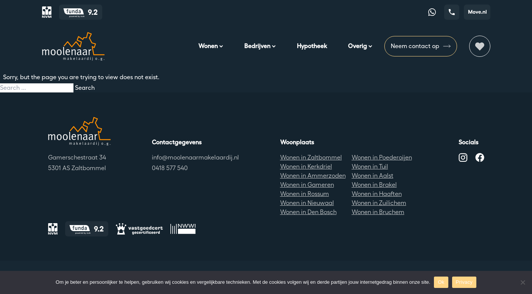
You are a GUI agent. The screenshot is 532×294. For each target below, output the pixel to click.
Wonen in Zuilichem (379, 202)
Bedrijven (260, 46)
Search (85, 87)
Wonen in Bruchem (378, 212)
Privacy (464, 282)
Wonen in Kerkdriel (306, 166)
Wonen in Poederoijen (382, 157)
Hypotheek (312, 46)
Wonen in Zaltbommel (311, 157)
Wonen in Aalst (372, 175)
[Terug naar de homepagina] (79, 131)
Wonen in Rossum (304, 193)
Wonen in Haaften (377, 193)
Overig (360, 46)
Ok (441, 282)
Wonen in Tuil (370, 166)
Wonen (210, 46)
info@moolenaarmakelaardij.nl (195, 157)
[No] (522, 282)
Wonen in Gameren (307, 184)
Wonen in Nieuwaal (307, 202)
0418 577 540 (170, 168)
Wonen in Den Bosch (308, 212)
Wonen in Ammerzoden (313, 175)
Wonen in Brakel (374, 184)
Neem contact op (421, 46)
